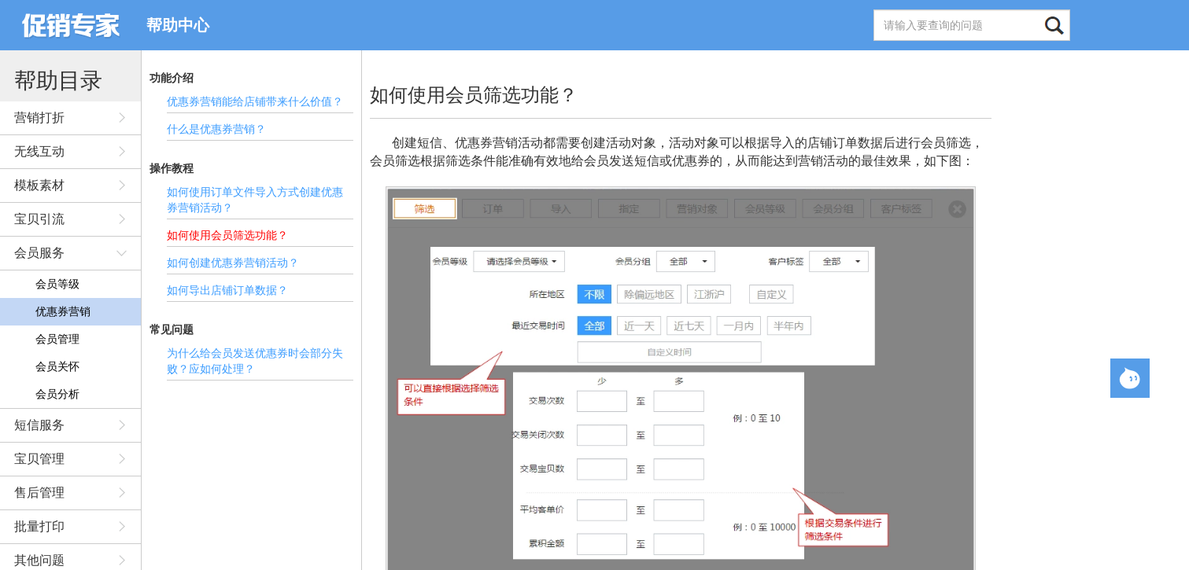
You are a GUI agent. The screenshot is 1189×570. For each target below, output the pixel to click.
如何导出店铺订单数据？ (227, 290)
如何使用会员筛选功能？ (227, 235)
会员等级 (57, 284)
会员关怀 (57, 366)
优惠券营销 (62, 311)
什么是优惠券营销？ (216, 129)
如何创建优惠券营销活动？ (233, 262)
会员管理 (57, 339)
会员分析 (57, 394)
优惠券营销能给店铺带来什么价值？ (255, 101)
